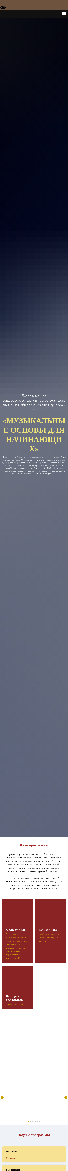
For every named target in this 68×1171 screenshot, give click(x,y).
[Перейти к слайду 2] (30, 1121)
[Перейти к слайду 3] (32, 1121)
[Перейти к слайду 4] (35, 1121)
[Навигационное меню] (64, 13)
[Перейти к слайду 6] (39, 1121)
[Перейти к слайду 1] (28, 1121)
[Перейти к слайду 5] (37, 1121)
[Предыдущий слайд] (2, 1097)
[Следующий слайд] (65, 1097)
